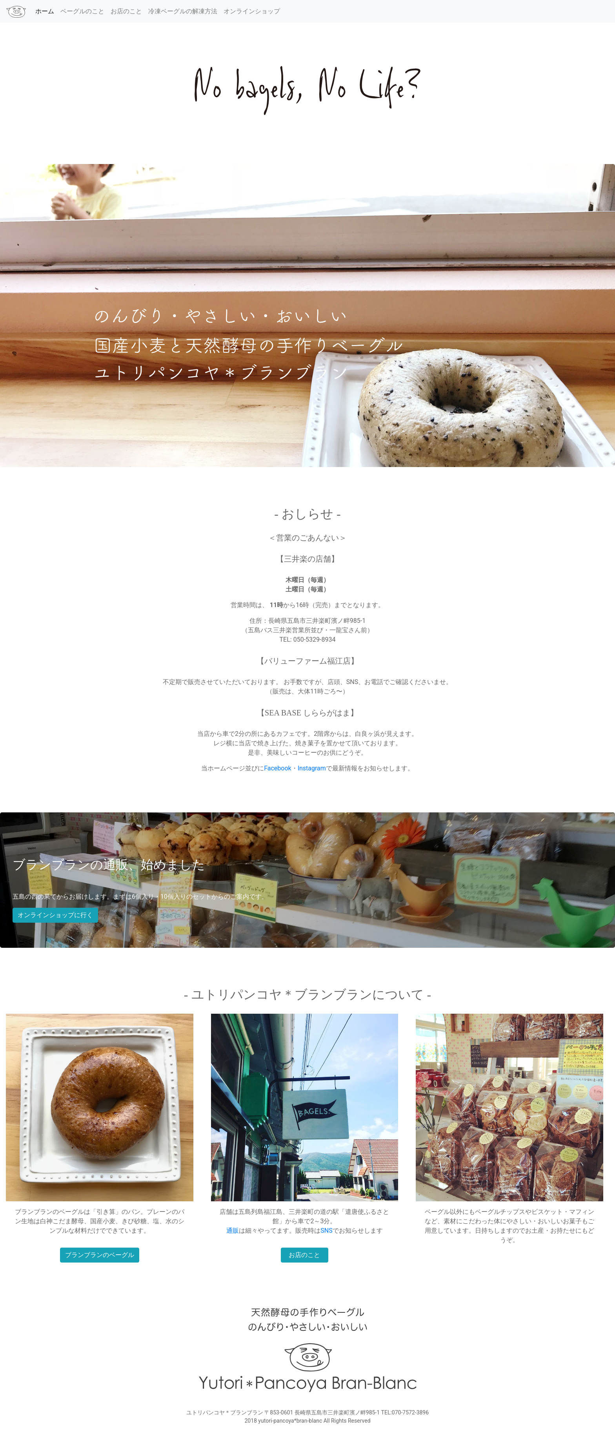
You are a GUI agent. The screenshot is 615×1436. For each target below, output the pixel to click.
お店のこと (126, 11)
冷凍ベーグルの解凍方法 (182, 11)
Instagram (312, 768)
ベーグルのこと (82, 11)
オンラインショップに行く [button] (55, 915)
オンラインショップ (252, 11)
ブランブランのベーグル (99, 1255)
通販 (232, 1230)
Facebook (277, 768)
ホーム (46, 11)
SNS (326, 1230)
